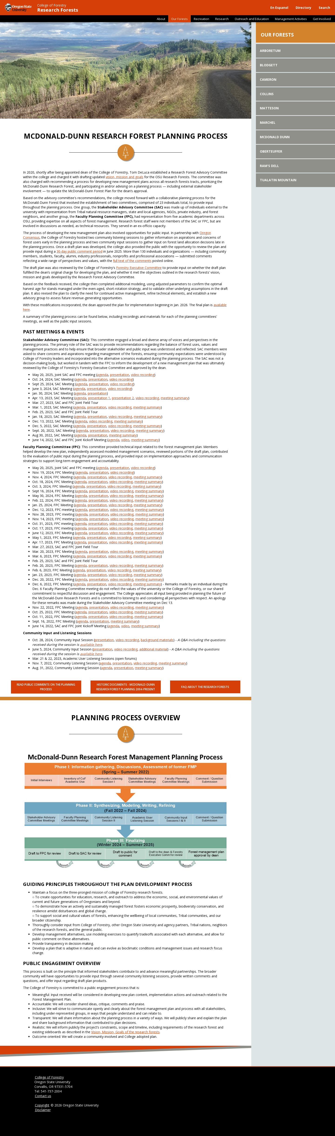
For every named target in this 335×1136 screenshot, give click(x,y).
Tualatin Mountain (278, 180)
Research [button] (222, 19)
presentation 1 (99, 398)
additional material (153, 649)
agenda (102, 374)
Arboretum (270, 50)
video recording (142, 374)
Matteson (269, 108)
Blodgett (269, 65)
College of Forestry (51, 5)
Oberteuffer (271, 151)
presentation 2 (123, 398)
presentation (119, 374)
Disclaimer (43, 1110)
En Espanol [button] (279, 7)
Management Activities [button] (291, 19)
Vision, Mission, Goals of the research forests (125, 1032)
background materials (157, 640)
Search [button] (324, 7)
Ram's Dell (269, 166)
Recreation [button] (201, 19)
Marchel (267, 122)
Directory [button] (303, 7)
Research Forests (57, 10)
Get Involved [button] (322, 19)
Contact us (43, 1096)
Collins (267, 94)
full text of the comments (132, 260)
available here (91, 644)
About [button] (161, 19)
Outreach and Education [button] (252, 19)
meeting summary (174, 398)
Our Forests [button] (179, 19)
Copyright (42, 1105)
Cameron (268, 79)
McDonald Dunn (275, 137)
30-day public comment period (79, 251)
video (125, 440)
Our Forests (277, 34)
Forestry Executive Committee (139, 267)
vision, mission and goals (124, 177)
